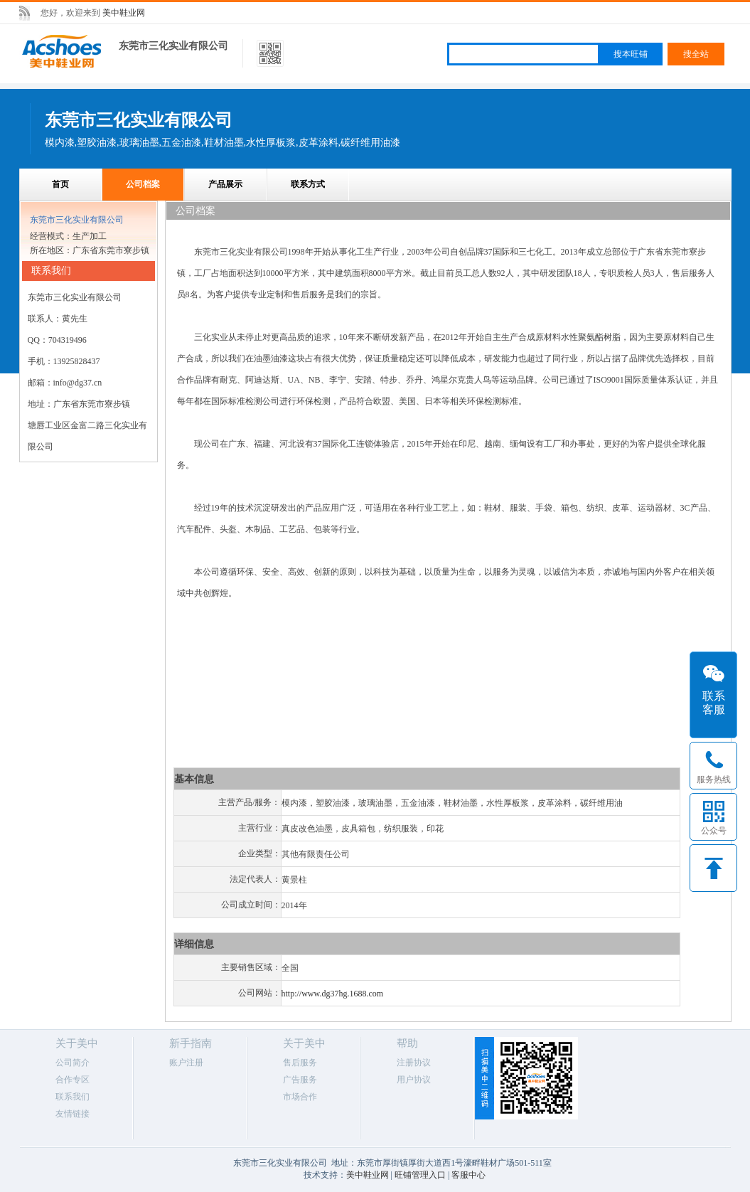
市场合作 (300, 1097)
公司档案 (143, 184)
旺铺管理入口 (420, 1175)
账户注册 (186, 1063)
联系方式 (308, 184)
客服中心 (468, 1175)
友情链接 (72, 1114)
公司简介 (72, 1063)
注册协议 (414, 1063)
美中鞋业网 (123, 13)
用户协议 (414, 1080)
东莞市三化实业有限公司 (173, 46)
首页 (60, 184)
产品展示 (225, 184)
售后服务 (300, 1063)
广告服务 (300, 1080)
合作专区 (72, 1080)
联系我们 (72, 1097)
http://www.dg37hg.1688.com (333, 994)
